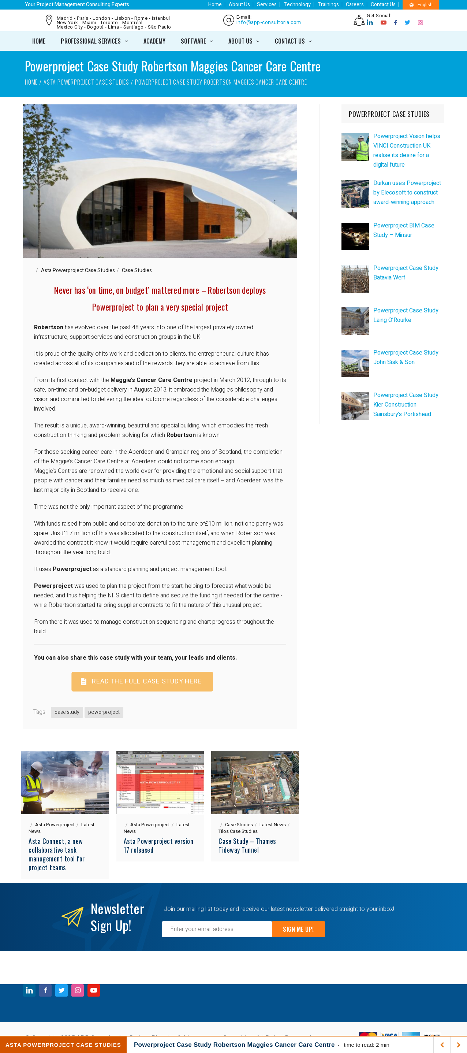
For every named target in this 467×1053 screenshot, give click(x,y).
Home (215, 4)
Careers (355, 4)
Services (267, 4)
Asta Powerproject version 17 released (159, 845)
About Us (239, 4)
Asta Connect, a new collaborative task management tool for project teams (57, 854)
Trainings (328, 4)
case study (67, 712)
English (421, 4)
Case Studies (137, 270)
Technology (297, 4)
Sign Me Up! (298, 929)
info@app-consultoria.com (268, 22)
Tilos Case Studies (238, 831)
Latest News (272, 824)
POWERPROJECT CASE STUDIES (389, 114)
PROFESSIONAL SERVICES (91, 41)
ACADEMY (154, 41)
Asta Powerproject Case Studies (86, 82)
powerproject (104, 712)
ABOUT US (240, 41)
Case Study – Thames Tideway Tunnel (247, 845)
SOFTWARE (193, 41)
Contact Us (383, 4)
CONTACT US (290, 41)
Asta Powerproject (55, 824)
